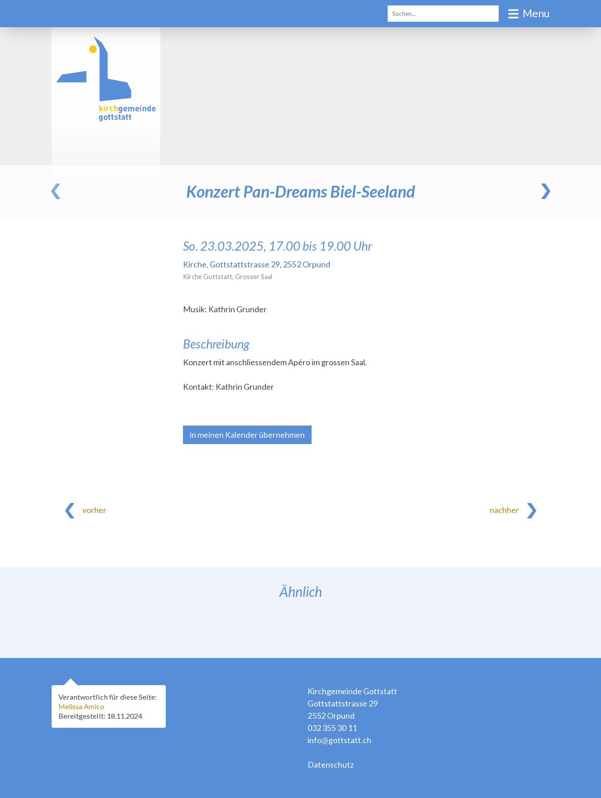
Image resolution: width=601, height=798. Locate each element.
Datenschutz (331, 764)
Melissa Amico (82, 706)
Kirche (256, 264)
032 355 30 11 (332, 728)
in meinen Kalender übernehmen (247, 435)
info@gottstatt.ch (339, 740)
